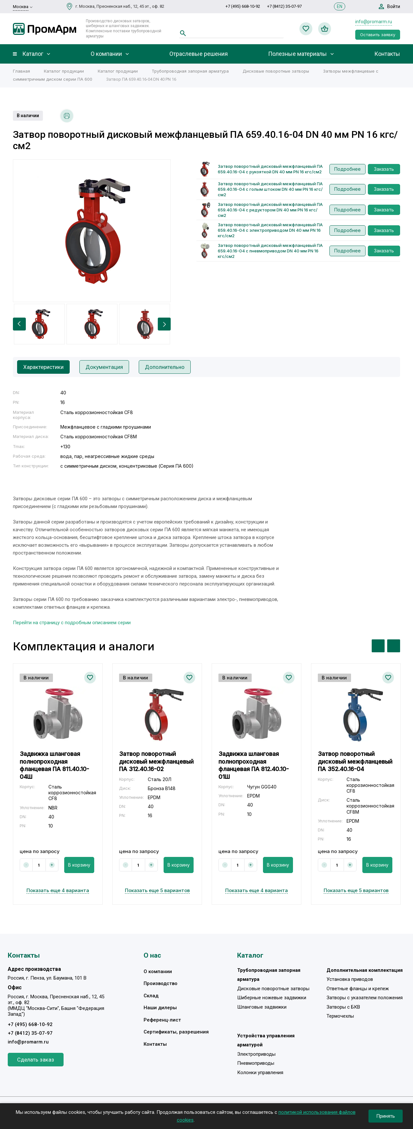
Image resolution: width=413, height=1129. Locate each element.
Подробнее (347, 169)
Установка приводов (350, 979)
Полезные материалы (297, 54)
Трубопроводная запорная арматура (190, 71)
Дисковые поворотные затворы (276, 71)
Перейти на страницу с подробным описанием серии (72, 623)
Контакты (387, 54)
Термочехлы (340, 1016)
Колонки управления (260, 1072)
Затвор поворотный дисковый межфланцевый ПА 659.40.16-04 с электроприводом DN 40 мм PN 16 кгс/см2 (270, 230)
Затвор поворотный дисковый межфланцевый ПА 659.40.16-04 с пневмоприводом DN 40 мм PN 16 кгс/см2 (270, 251)
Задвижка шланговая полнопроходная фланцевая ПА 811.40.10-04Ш (54, 765)
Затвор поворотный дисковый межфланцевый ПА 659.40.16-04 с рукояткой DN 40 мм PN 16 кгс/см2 (270, 169)
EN (339, 6)
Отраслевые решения (198, 54)
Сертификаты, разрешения (176, 1032)
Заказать (384, 169)
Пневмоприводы (255, 1063)
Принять (385, 1116)
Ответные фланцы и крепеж (358, 989)
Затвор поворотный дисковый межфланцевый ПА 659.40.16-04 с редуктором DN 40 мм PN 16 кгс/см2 (270, 210)
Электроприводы (256, 1054)
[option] (91, 231)
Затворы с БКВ (343, 1007)
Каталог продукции (64, 71)
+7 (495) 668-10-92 (243, 6)
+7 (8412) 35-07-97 (284, 6)
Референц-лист (162, 1020)
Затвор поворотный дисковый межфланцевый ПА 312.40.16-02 (156, 761)
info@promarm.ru (373, 21)
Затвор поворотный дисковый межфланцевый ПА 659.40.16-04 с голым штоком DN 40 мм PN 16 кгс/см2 (270, 189)
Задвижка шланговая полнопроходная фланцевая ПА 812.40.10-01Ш (253, 765)
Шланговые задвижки (262, 1007)
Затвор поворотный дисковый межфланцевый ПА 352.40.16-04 (355, 761)
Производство (160, 983)
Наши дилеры (160, 1008)
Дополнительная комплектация (365, 970)
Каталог (32, 54)
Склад (151, 996)
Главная (21, 71)
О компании (106, 54)
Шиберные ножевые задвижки (271, 998)
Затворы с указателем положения (365, 998)
